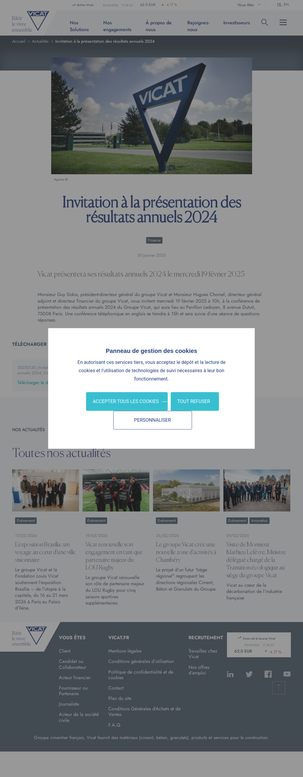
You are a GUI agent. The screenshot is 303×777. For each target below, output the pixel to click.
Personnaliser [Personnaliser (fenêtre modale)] (152, 420)
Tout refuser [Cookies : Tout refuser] (193, 401)
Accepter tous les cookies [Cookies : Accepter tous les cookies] (126, 401)
